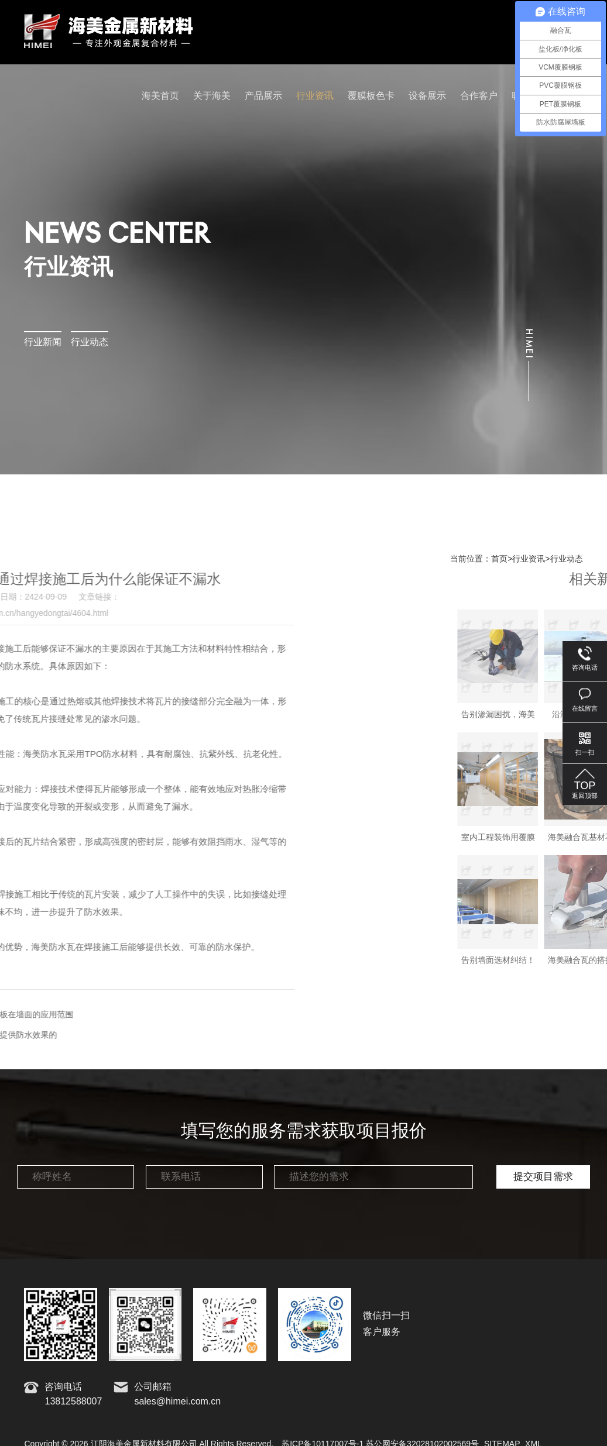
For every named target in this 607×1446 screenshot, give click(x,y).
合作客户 (479, 96)
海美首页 (160, 96)
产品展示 (263, 96)
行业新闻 (42, 342)
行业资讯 (315, 96)
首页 (499, 559)
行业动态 (89, 342)
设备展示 (427, 96)
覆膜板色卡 (371, 96)
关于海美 (212, 96)
